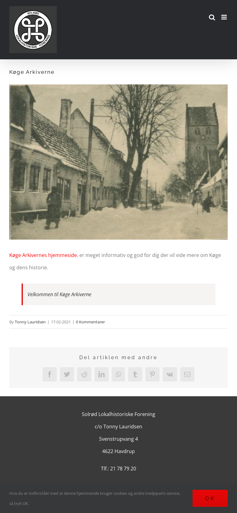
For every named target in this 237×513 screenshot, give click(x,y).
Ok (210, 498)
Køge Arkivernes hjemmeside (43, 255)
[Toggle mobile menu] (224, 17)
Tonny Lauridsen (30, 322)
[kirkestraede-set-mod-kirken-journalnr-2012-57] (118, 162)
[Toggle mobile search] (212, 17)
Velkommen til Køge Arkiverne (59, 294)
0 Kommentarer (90, 322)
